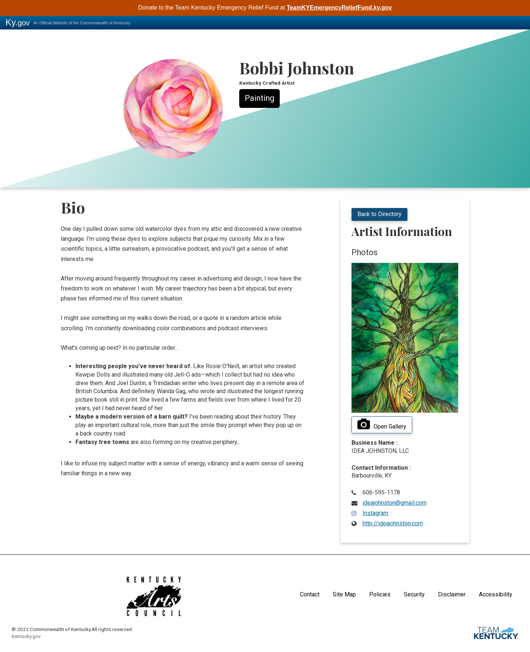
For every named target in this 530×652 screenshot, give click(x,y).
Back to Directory (379, 214)
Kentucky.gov (26, 636)
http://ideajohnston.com (393, 523)
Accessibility (495, 594)
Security (414, 594)
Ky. (18, 22)
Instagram (375, 513)
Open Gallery (381, 424)
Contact (309, 594)
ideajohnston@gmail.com (395, 502)
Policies (380, 594)
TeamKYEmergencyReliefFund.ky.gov (339, 7)
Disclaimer (452, 594)
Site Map (344, 594)
